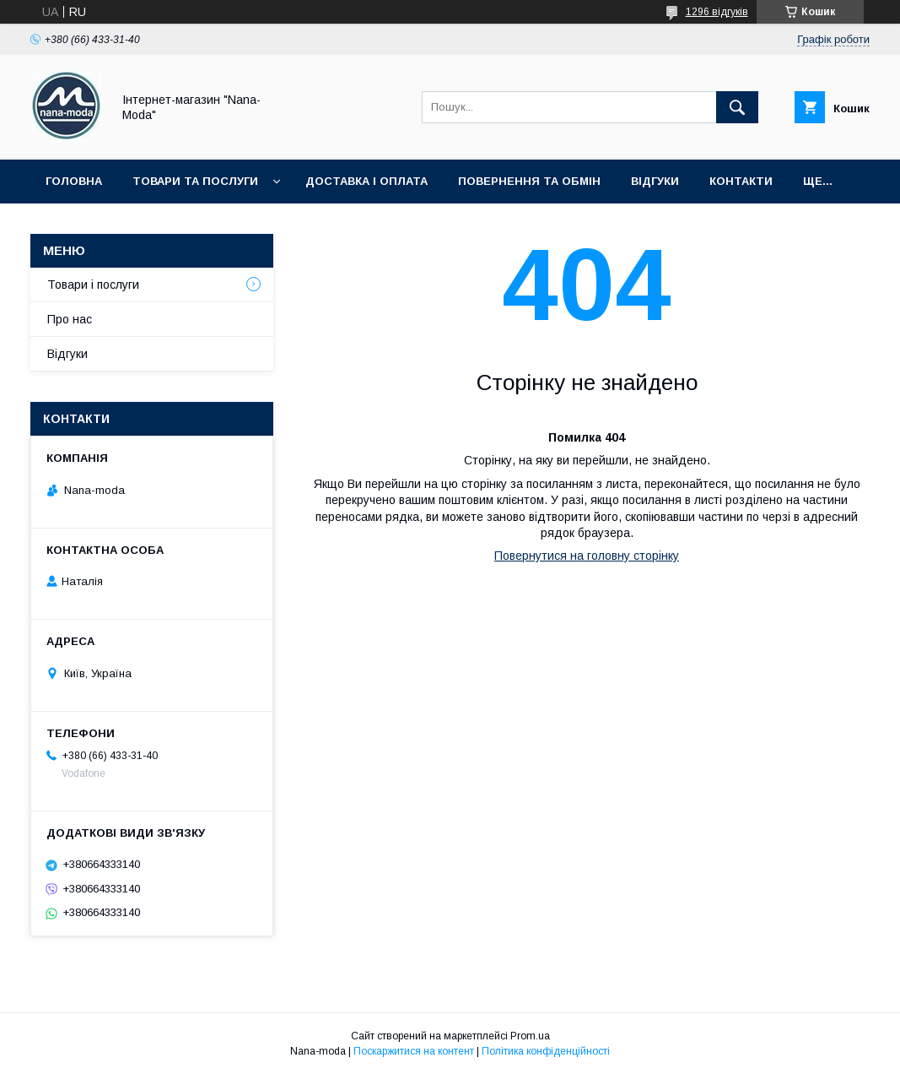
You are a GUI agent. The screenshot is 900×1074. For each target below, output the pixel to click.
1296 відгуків (717, 12)
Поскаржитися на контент (413, 1051)
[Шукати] (737, 107)
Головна (74, 181)
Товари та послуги (195, 181)
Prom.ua (530, 1036)
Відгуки (655, 181)
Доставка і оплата (366, 181)
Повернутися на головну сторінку (586, 555)
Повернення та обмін (529, 181)
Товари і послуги (93, 284)
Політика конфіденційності (546, 1051)
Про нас (69, 319)
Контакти (741, 181)
